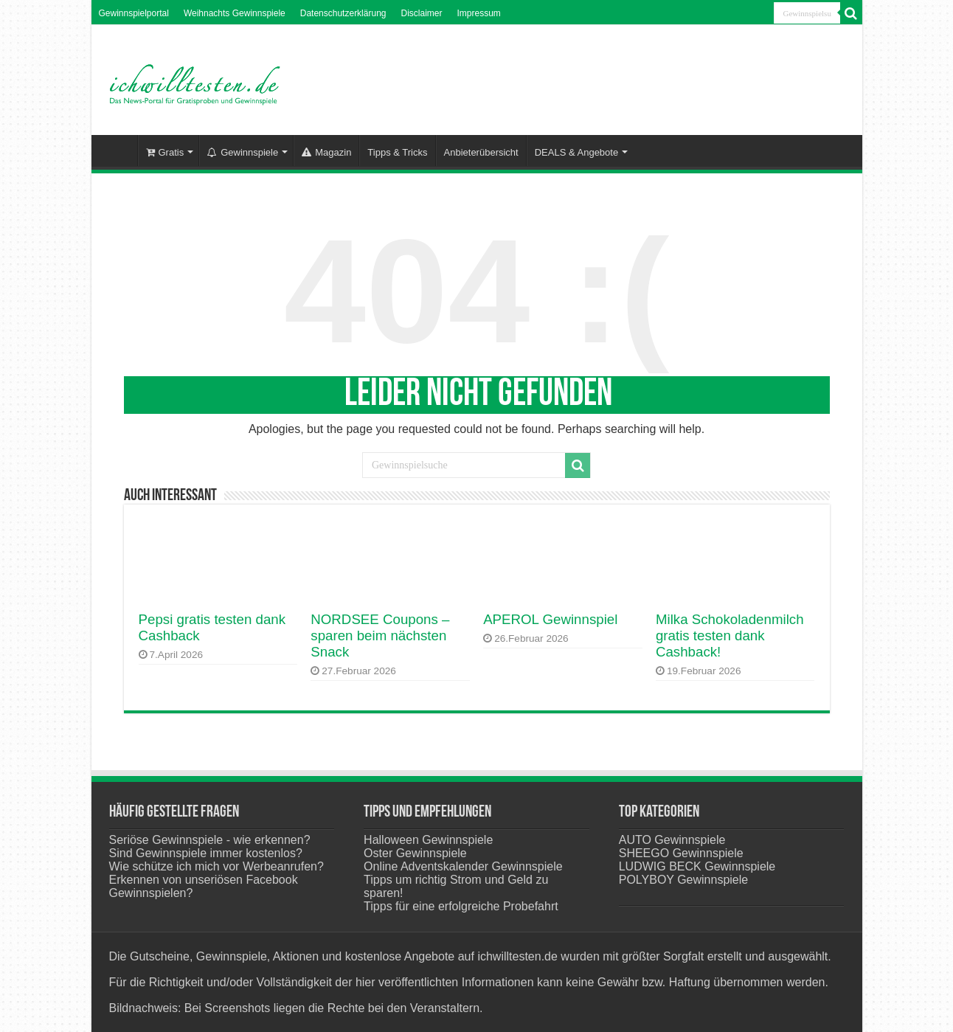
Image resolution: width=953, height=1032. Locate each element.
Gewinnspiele (242, 152)
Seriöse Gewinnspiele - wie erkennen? (210, 840)
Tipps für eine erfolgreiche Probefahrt (461, 906)
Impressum (479, 13)
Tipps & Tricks (397, 152)
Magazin (326, 152)
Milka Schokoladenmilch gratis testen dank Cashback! (730, 635)
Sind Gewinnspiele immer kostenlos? (205, 853)
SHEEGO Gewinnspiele (681, 853)
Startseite (118, 150)
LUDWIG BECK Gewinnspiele (697, 866)
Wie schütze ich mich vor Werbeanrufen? (216, 866)
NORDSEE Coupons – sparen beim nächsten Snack (380, 635)
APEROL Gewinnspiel (550, 619)
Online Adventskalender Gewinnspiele (463, 866)
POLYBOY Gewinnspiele (684, 879)
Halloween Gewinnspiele (428, 840)
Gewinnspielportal (134, 13)
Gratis (165, 152)
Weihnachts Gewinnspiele (234, 13)
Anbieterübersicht (481, 152)
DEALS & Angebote (576, 152)
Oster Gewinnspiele (415, 853)
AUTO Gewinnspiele (672, 840)
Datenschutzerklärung (343, 13)
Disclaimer (421, 13)
